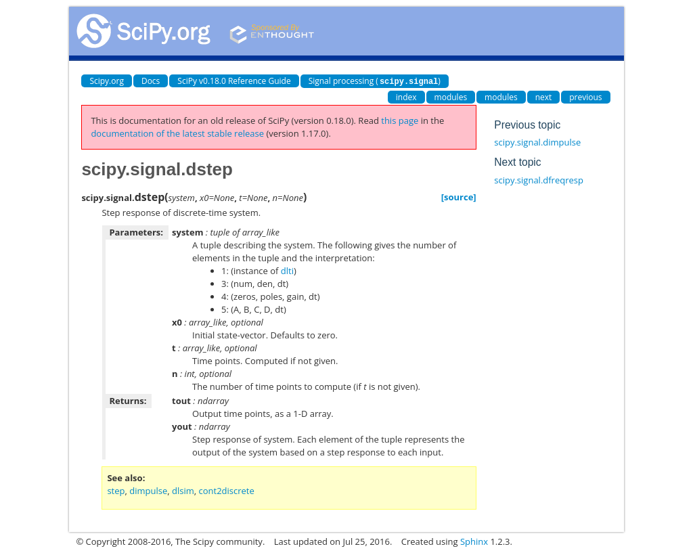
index (406, 96)
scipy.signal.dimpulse (537, 141)
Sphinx (474, 541)
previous (585, 96)
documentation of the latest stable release (177, 133)
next (543, 96)
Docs (150, 81)
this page (399, 120)
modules (451, 96)
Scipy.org (106, 81)
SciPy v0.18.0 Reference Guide (233, 81)
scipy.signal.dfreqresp (538, 179)
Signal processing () (375, 81)
